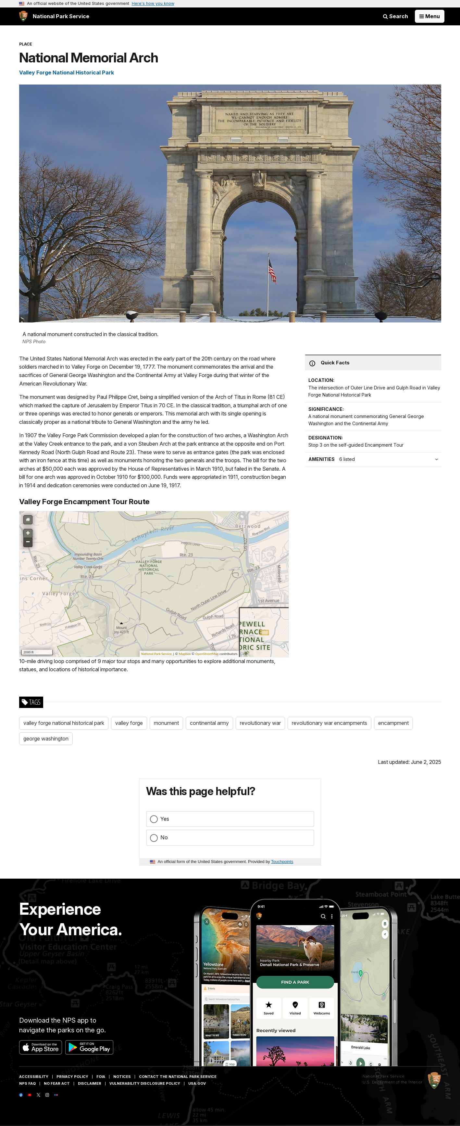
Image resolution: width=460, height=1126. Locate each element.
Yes (164, 819)
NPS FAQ (27, 1083)
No (164, 837)
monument (166, 723)
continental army (209, 723)
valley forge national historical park (63, 723)
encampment (393, 723)
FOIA (100, 1076)
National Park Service (383, 1076)
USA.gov (197, 1083)
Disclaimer (89, 1083)
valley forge (129, 723)
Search (395, 16)
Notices (122, 1076)
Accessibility (33, 1076)
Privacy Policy (72, 1076)
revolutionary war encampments (329, 723)
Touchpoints (282, 861)
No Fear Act (57, 1083)
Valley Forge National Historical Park (66, 72)
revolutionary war (260, 723)
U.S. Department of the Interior (393, 1082)
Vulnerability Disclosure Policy (144, 1083)
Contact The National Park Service (178, 1076)
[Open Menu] (429, 16)
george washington (45, 738)
